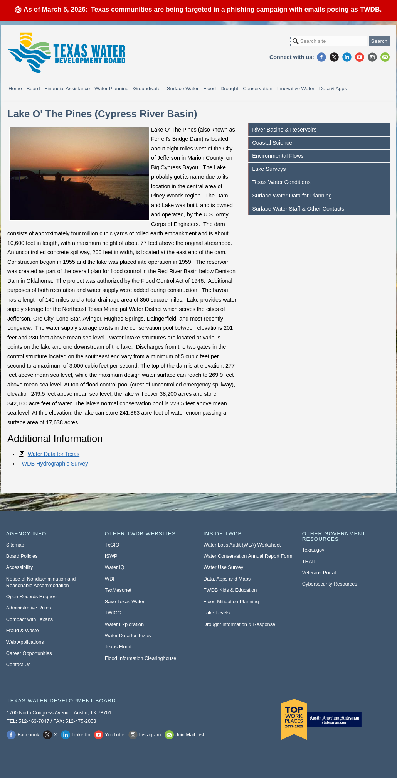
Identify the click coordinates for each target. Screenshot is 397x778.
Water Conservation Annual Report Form (248, 556)
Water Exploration (124, 624)
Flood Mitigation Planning (231, 601)
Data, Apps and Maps (227, 579)
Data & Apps (333, 88)
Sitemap (15, 545)
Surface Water (183, 88)
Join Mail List (385, 57)
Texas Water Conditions (281, 182)
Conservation (258, 88)
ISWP (111, 556)
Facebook (321, 57)
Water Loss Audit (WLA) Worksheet (242, 545)
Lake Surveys (269, 169)
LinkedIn (347, 57)
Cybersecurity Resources (329, 584)
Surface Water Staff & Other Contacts (298, 209)
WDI (109, 579)
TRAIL (309, 561)
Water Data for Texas (53, 454)
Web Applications (25, 642)
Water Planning (111, 88)
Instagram (372, 57)
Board (33, 88)
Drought (229, 88)
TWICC (113, 613)
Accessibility (19, 567)
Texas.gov (313, 550)
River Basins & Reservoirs (284, 130)
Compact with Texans (29, 619)
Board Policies (22, 556)
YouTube (359, 57)
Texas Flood (118, 647)
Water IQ (114, 567)
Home (15, 88)
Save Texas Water (125, 601)
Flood (209, 88)
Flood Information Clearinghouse (141, 658)
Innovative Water (296, 88)
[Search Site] (328, 41)
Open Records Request (32, 596)
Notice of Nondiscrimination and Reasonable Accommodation (41, 582)
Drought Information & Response (239, 624)
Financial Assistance (67, 88)
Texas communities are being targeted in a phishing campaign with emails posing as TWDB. (236, 9)
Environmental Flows (278, 156)
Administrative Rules (28, 608)
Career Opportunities (29, 653)
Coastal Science (272, 143)
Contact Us (18, 664)
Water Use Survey (223, 567)
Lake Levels (217, 613)
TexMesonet (118, 590)
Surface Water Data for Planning (292, 195)
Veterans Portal (319, 572)
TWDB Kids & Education (230, 590)
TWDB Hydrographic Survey (53, 464)
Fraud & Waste (22, 630)
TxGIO (112, 545)
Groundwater (147, 88)
